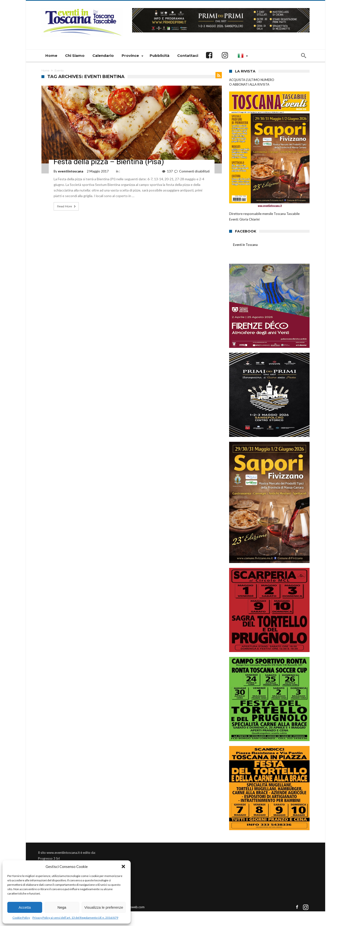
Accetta (25, 907)
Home (45, 70)
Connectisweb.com (131, 907)
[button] (123, 866)
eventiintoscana (70, 171)
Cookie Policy (21, 917)
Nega (62, 907)
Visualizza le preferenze (103, 907)
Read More (67, 206)
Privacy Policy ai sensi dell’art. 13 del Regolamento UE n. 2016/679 (75, 917)
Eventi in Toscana (245, 245)
